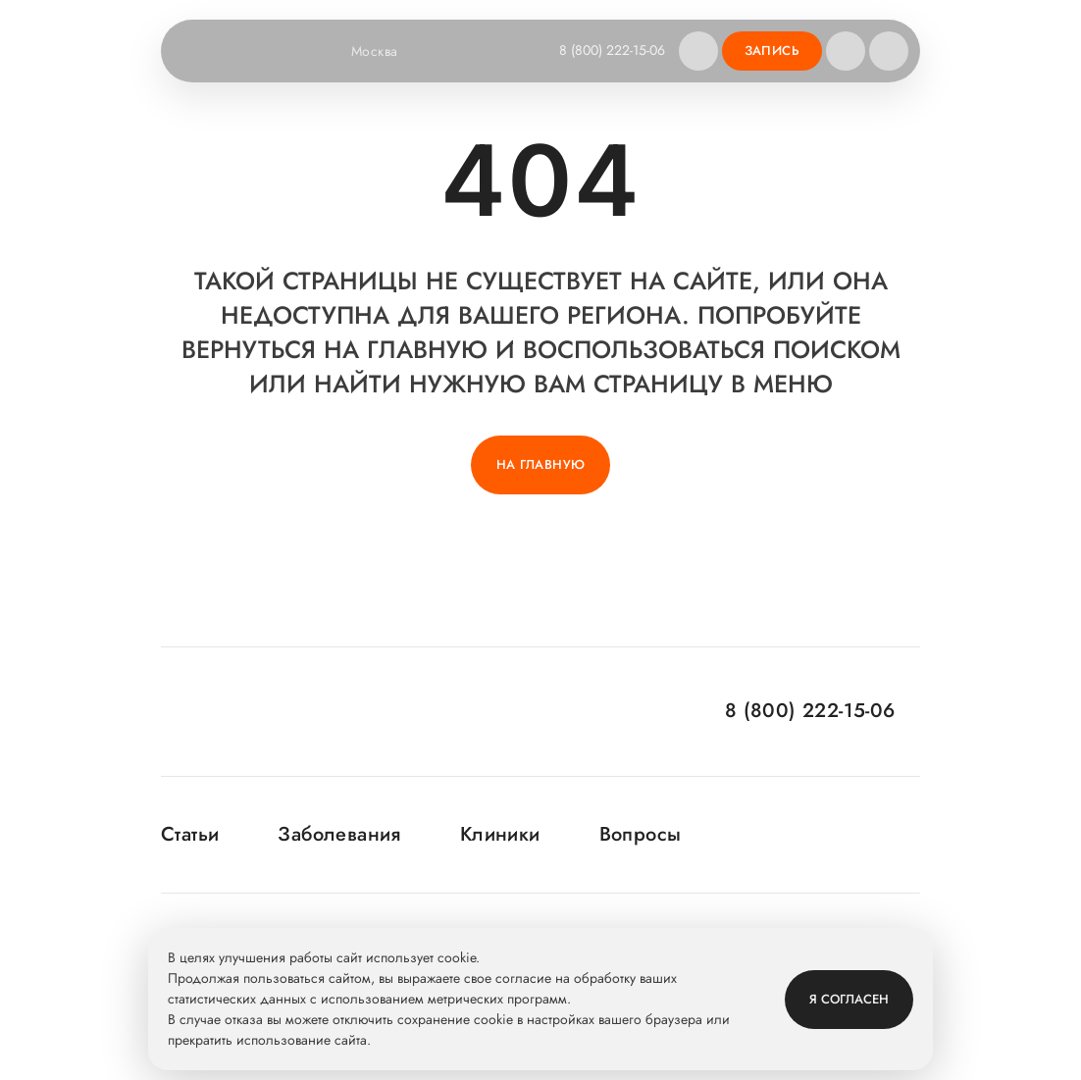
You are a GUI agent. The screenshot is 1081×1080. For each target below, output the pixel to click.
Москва (387, 51)
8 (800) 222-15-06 (612, 50)
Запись (772, 50)
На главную (541, 464)
